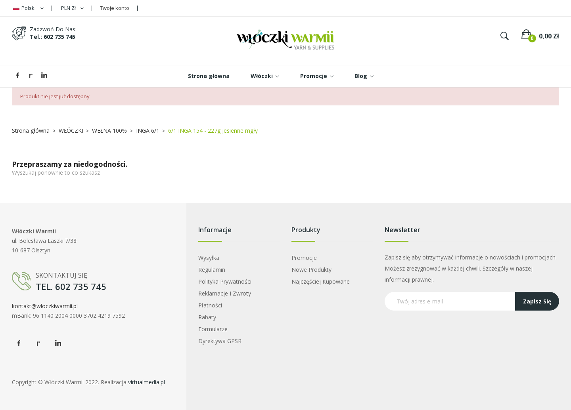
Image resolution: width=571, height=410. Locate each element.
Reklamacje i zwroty (224, 293)
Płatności (210, 305)
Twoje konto (114, 7)
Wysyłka (208, 257)
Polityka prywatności (224, 281)
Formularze (213, 329)
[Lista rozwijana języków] (28, 8)
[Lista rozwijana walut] (72, 8)
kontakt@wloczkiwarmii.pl (45, 306)
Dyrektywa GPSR (219, 341)
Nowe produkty (311, 269)
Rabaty (207, 317)
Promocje (304, 257)
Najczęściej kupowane (320, 281)
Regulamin (211, 269)
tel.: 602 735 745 (52, 36)
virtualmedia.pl (146, 382)
